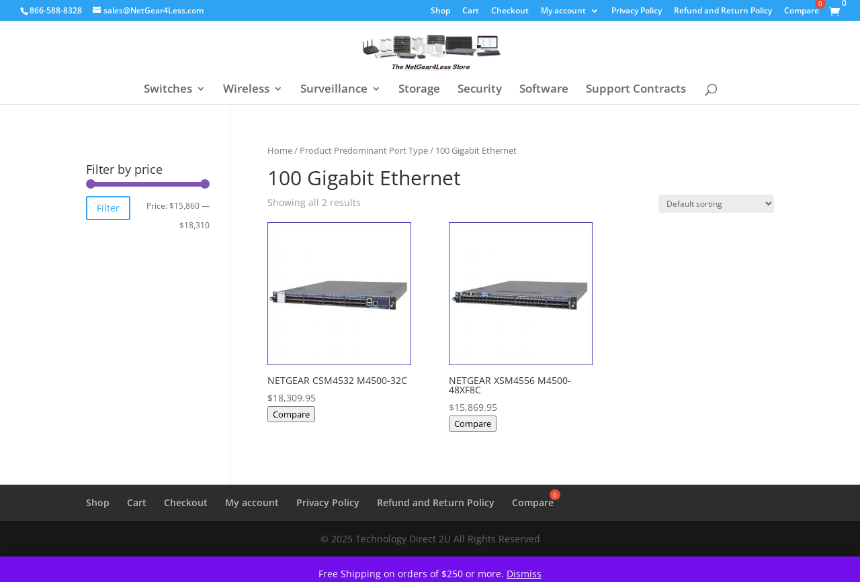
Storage (419, 90)
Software (543, 90)
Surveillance (334, 90)
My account (563, 11)
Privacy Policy (636, 11)
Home (279, 150)
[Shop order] (716, 204)
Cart (470, 11)
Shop (440, 11)
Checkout (510, 11)
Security (480, 90)
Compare (291, 414)
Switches (168, 90)
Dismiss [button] (524, 573)
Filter (108, 207)
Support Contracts (636, 90)
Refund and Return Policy (723, 11)
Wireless (246, 90)
